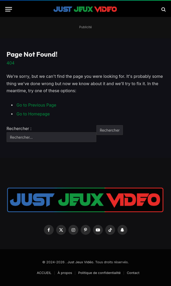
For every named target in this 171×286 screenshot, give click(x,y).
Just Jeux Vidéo (80, 262)
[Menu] (8, 9)
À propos (64, 273)
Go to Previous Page (36, 105)
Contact (133, 273)
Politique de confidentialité (99, 273)
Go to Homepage (33, 114)
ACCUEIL (44, 273)
